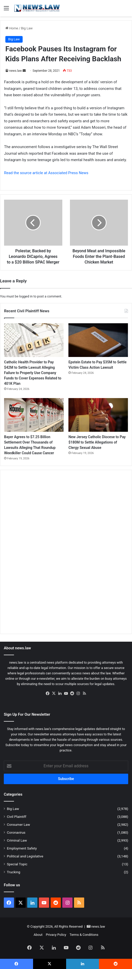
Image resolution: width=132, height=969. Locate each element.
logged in (26, 296)
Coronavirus (16, 832)
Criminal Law (17, 840)
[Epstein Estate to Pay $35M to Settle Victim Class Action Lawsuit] (98, 340)
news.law (15, 71)
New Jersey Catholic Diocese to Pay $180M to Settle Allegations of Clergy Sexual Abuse (97, 442)
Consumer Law (18, 824)
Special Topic (17, 864)
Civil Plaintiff (16, 817)
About (38, 935)
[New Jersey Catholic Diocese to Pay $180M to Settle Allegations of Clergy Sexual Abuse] (98, 415)
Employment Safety (22, 848)
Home (11, 28)
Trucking (13, 872)
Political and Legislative (25, 856)
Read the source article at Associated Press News (46, 173)
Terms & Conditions (83, 935)
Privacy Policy (56, 935)
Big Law (27, 28)
